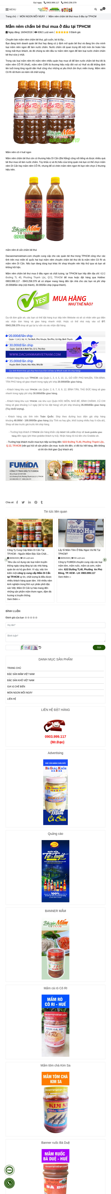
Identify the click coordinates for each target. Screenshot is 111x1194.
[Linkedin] (29, 502)
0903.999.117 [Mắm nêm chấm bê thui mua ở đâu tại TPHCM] (52, 2)
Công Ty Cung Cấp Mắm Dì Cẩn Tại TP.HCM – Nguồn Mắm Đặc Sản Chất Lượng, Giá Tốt (26, 552)
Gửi (99, 647)
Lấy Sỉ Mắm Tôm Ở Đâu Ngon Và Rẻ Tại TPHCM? (79, 552)
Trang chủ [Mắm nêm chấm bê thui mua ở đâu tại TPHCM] (11, 16)
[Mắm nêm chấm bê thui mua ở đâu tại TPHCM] (55, 9)
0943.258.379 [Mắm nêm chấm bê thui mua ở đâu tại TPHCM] (68, 2)
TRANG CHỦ (14, 668)
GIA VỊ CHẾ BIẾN (16, 686)
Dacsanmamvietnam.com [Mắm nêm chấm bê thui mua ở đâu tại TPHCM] (19, 256)
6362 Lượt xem (43, 32)
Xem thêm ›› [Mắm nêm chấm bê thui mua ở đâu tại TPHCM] (13, 599)
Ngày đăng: (13, 32)
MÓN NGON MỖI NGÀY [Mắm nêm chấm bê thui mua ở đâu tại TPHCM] (32, 16)
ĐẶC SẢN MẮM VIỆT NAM (21, 674)
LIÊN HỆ (11, 699)
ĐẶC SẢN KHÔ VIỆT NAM (20, 680)
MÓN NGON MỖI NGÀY (20, 692)
